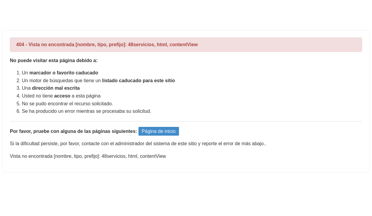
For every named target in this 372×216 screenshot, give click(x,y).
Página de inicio (159, 131)
